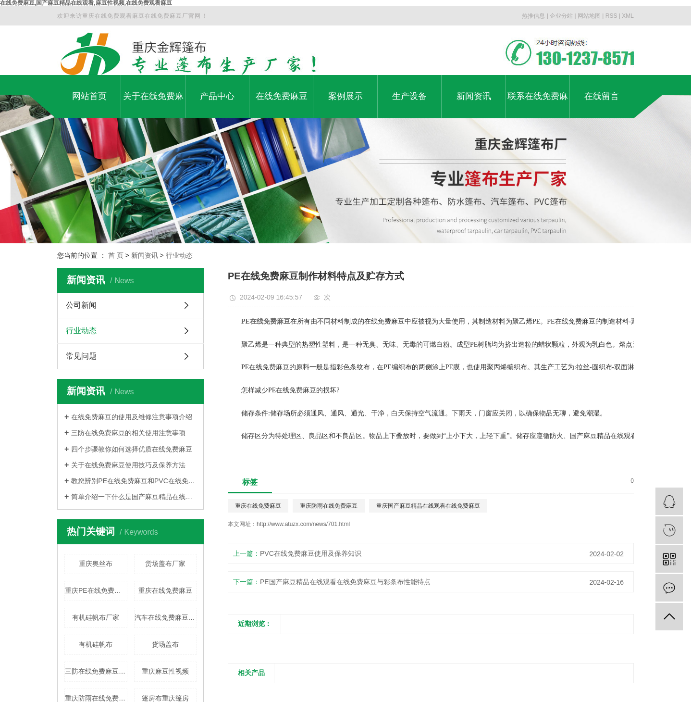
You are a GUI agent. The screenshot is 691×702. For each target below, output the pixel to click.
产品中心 (217, 96)
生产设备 (409, 96)
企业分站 (561, 16)
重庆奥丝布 (95, 563)
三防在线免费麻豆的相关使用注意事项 (128, 433)
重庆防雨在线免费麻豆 (329, 505)
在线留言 (601, 96)
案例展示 (345, 96)
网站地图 (589, 16)
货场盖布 (165, 644)
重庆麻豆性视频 (165, 671)
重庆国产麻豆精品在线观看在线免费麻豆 (428, 505)
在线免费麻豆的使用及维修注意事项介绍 (131, 417)
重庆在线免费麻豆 (165, 590)
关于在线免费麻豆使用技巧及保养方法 (128, 465)
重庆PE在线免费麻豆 (96, 590)
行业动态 (179, 255)
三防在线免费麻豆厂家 (96, 671)
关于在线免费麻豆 (153, 104)
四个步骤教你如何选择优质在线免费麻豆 (131, 449)
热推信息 (533, 16)
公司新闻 (81, 305)
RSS (611, 16)
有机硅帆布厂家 (95, 617)
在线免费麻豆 (282, 96)
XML (628, 16)
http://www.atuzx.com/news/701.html (303, 524)
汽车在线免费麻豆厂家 (166, 617)
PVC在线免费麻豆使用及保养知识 (310, 553)
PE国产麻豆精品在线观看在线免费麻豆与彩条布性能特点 (345, 582)
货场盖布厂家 (165, 563)
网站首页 (89, 96)
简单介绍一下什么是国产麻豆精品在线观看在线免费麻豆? (134, 497)
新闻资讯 (474, 96)
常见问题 (81, 356)
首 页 (115, 255)
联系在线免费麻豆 (537, 104)
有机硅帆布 (95, 644)
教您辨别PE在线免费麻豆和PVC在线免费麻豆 (134, 481)
